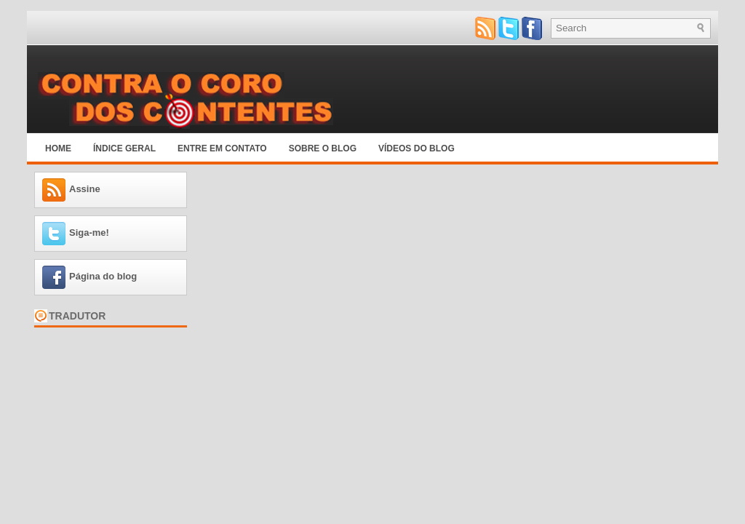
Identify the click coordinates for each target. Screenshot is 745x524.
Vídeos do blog (416, 148)
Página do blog (103, 276)
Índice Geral (124, 148)
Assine (84, 188)
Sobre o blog (322, 148)
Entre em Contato (222, 148)
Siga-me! (89, 232)
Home (58, 148)
